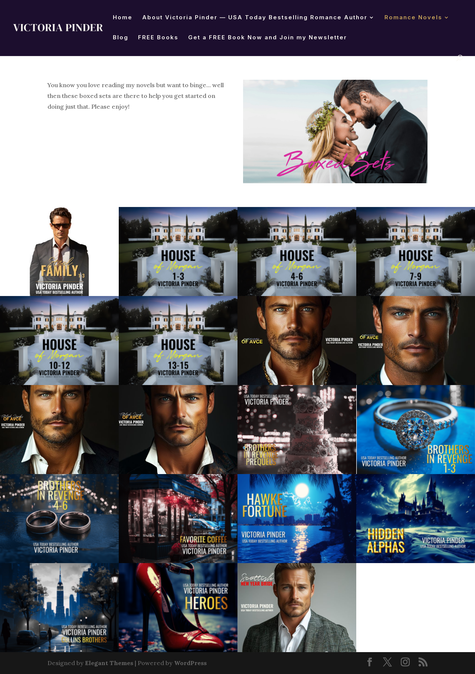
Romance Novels (413, 18)
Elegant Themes (109, 663)
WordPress (190, 663)
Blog (120, 38)
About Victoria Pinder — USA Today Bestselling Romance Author (254, 18)
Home (122, 18)
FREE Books (158, 38)
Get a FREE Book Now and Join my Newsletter (267, 38)
